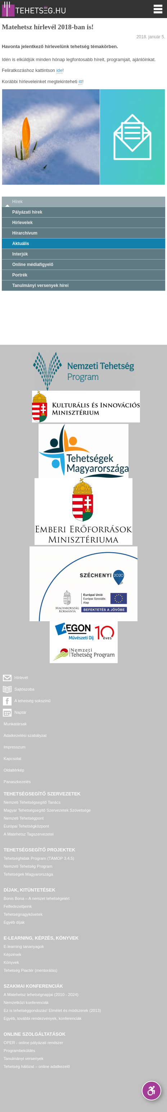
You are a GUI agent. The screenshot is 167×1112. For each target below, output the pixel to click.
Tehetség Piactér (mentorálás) (30, 970)
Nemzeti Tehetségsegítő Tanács (32, 802)
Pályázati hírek (27, 212)
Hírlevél (21, 677)
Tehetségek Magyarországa (28, 874)
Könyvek (11, 962)
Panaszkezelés (17, 782)
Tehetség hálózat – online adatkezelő (37, 1066)
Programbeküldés (19, 1050)
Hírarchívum (24, 233)
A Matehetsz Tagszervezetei (29, 834)
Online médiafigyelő (32, 264)
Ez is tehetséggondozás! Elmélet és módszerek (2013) (52, 1010)
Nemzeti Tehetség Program (28, 866)
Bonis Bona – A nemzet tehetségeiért (36, 898)
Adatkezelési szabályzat (25, 735)
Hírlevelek (22, 222)
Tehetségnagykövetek (23, 914)
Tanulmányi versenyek (24, 1058)
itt (80, 81)
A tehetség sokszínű (32, 701)
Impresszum (15, 747)
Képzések (12, 954)
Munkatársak (15, 724)
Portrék (19, 275)
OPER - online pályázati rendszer (33, 1042)
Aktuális (20, 243)
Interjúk (20, 254)
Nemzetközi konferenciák (26, 1002)
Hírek (17, 201)
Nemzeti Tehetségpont (24, 818)
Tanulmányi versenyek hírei (40, 285)
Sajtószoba (24, 689)
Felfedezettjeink (18, 906)
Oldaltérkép (14, 770)
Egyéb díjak (14, 922)
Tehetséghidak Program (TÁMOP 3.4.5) (39, 858)
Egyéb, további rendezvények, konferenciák (42, 1018)
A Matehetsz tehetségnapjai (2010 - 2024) (41, 994)
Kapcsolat (12, 758)
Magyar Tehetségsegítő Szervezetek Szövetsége (47, 810)
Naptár (20, 712)
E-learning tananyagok (24, 946)
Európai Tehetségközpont (26, 826)
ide (60, 70)
